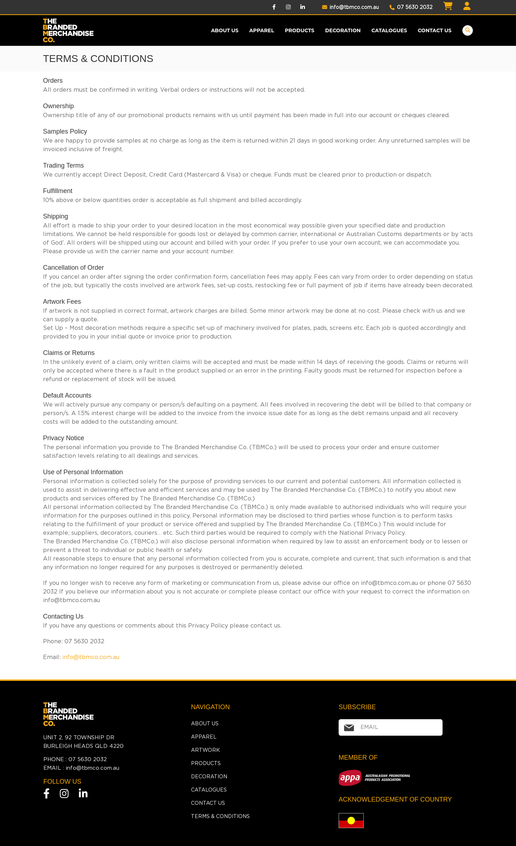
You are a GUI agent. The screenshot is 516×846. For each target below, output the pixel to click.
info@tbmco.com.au (350, 7)
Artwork (205, 750)
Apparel (261, 30)
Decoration (342, 30)
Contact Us (435, 30)
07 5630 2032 (411, 7)
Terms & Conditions (220, 816)
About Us (225, 30)
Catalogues (389, 30)
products (299, 30)
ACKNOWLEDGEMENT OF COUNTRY (395, 799)
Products (206, 763)
